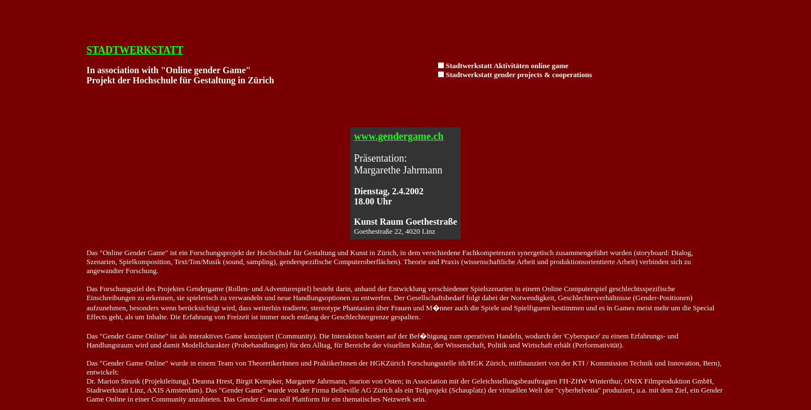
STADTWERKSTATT (134, 50)
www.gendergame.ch (398, 136)
